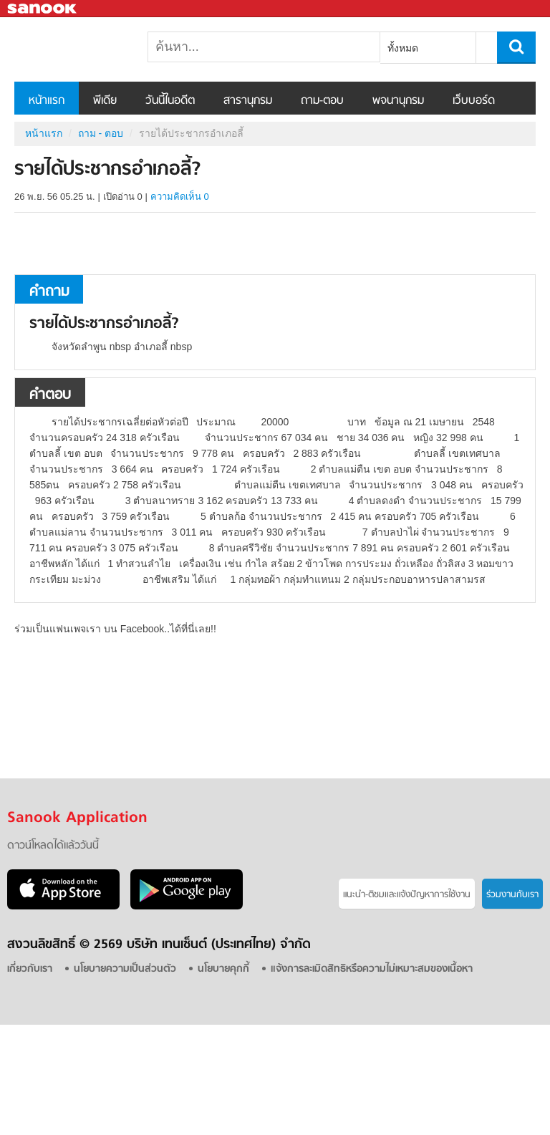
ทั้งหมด (402, 48)
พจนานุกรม (398, 101)
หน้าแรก (46, 101)
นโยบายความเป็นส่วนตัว (125, 969)
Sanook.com (43, 9)
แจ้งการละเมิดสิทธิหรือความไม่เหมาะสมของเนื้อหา (372, 969)
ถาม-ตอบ (322, 101)
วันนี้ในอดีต (170, 101)
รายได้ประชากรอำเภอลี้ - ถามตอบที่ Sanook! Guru (89, 49)
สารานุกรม (247, 101)
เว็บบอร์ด (474, 101)
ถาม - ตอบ (100, 133)
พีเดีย (105, 101)
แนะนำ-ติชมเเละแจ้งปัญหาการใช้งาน (407, 894)
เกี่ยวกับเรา (29, 969)
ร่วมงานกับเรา (512, 894)
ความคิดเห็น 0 (179, 196)
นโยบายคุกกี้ (223, 969)
